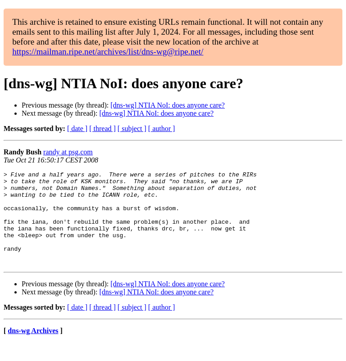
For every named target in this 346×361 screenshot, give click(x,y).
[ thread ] (102, 128)
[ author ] (161, 128)
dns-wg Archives (33, 349)
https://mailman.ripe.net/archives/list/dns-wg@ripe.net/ (107, 51)
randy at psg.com (68, 152)
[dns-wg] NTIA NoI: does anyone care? (167, 105)
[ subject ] (132, 128)
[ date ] (77, 128)
